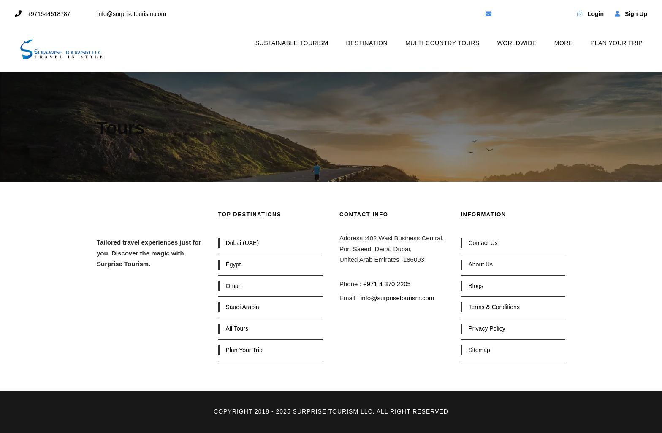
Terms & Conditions (494, 307)
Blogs (476, 285)
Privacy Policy (487, 328)
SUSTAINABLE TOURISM (291, 43)
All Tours (237, 328)
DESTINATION (367, 43)
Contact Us (483, 242)
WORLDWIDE (517, 43)
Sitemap (479, 350)
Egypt (233, 264)
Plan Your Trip (244, 350)
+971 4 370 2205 (387, 284)
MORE (563, 43)
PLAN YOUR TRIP (617, 43)
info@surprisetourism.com (397, 297)
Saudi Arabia (242, 307)
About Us (481, 264)
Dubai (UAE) (242, 242)
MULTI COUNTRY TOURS (442, 43)
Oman (234, 285)
